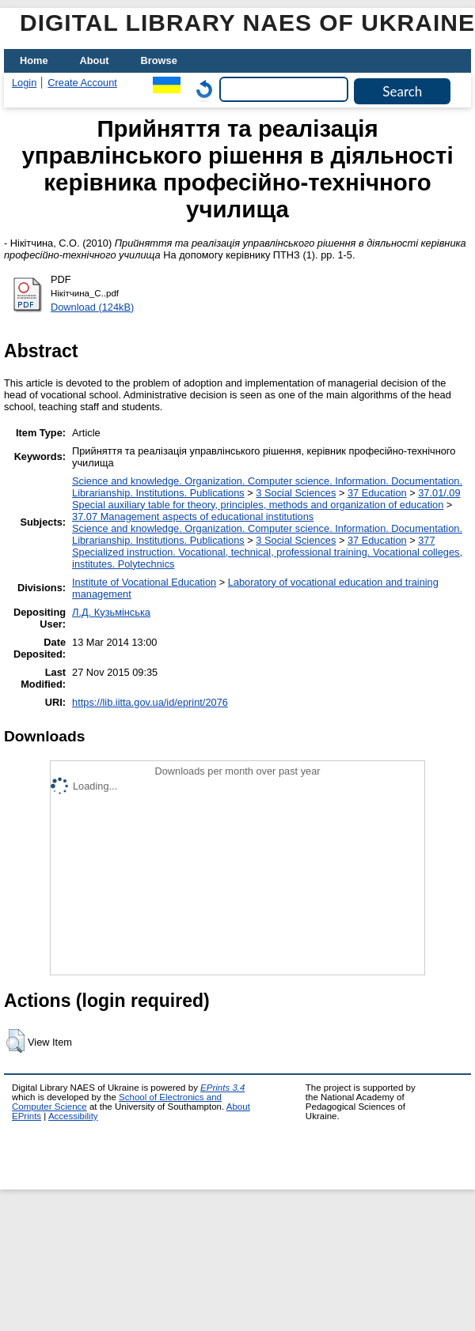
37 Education (377, 493)
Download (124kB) (92, 307)
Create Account (82, 83)
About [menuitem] (94, 60)
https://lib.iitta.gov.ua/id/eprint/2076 (150, 702)
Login (24, 83)
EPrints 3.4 (222, 1087)
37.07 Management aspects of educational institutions (193, 516)
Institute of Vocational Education (144, 582)
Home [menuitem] (34, 60)
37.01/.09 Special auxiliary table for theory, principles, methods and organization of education (266, 499)
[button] (15, 1041)
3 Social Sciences (296, 493)
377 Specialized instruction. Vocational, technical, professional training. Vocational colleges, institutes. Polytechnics (267, 552)
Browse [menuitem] (159, 60)
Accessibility (73, 1116)
